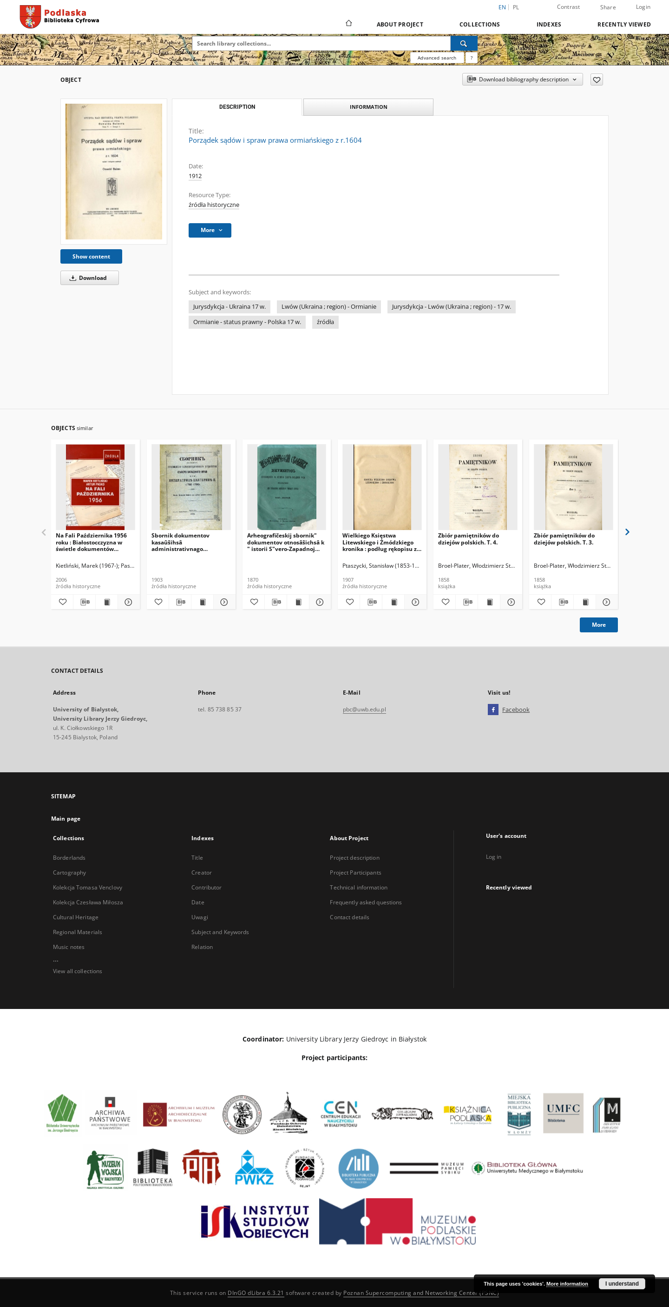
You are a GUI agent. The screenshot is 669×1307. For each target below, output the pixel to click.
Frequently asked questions (366, 902)
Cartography (69, 872)
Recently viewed (624, 24)
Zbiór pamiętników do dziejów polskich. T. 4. (468, 538)
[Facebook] (493, 710)
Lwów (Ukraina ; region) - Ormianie (329, 307)
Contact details (349, 917)
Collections (479, 24)
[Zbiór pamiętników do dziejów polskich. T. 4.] (478, 488)
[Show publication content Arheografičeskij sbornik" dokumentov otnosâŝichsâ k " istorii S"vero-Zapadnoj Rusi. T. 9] (298, 602)
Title (197, 858)
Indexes (549, 24)
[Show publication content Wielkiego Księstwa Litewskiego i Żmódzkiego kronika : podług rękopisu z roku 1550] (393, 602)
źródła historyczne (214, 205)
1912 (195, 176)
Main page (65, 819)
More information (567, 1284)
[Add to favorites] (596, 79)
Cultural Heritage (75, 917)
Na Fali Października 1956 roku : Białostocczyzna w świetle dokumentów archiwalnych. (91, 541)
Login (643, 7)
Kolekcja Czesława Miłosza (88, 902)
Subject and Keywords (220, 932)
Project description (354, 858)
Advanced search (437, 57)
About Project (400, 24)
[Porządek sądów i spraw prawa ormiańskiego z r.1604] (114, 171)
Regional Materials (77, 932)
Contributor (206, 887)
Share (608, 7)
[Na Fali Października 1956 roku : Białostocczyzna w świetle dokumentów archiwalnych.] (95, 488)
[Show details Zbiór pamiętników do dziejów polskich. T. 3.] (606, 602)
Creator (201, 872)
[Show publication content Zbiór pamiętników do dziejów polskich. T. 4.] (489, 602)
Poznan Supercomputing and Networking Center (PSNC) (421, 1293)
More (599, 625)
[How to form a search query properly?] (472, 57)
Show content (91, 256)
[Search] (464, 43)
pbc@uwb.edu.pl (364, 709)
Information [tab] (368, 106)
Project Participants (355, 872)
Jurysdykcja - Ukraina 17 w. (229, 307)
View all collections (77, 971)
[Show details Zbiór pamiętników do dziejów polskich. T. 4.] (510, 602)
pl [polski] (516, 7)
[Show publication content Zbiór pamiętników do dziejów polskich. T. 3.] (585, 602)
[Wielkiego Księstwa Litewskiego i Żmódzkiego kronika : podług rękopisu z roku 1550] (382, 488)
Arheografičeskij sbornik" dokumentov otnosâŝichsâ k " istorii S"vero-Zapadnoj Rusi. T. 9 (285, 541)
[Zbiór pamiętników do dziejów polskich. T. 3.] (573, 488)
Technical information (358, 887)
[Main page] (348, 24)
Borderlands (69, 858)
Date (197, 902)
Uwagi (199, 917)
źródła (325, 322)
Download (86, 277)
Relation (202, 947)
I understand (622, 1283)
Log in (494, 857)
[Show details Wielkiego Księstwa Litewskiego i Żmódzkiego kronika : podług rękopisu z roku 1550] (414, 602)
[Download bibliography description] (84, 602)
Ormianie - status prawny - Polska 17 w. (247, 322)
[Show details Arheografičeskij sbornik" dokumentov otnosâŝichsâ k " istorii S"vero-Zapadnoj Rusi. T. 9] (319, 602)
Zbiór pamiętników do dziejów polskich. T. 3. (564, 538)
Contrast (568, 7)
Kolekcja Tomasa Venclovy (87, 887)
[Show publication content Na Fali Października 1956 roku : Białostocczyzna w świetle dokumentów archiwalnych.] (107, 602)
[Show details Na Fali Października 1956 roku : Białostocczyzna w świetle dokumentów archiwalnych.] (127, 602)
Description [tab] (237, 107)
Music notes (69, 947)
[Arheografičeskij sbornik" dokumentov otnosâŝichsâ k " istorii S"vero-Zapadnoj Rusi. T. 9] (287, 488)
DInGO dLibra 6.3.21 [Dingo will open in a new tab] (256, 1293)
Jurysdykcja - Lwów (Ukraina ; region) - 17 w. (451, 307)
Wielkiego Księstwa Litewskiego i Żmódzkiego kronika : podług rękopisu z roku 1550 (379, 541)
